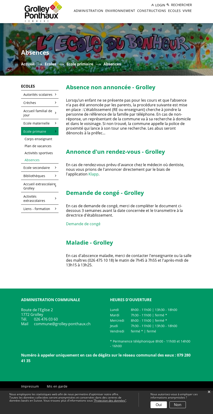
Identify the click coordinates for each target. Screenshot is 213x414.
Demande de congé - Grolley (105, 192)
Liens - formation (36, 209)
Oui (159, 404)
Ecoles (174, 10)
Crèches (29, 102)
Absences (42, 160)
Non (177, 404)
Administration (88, 10)
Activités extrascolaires (34, 198)
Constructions (151, 10)
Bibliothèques (34, 176)
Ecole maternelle (36, 123)
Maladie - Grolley (89, 242)
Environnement (120, 10)
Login (160, 5)
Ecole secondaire (36, 167)
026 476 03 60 (46, 319)
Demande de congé (85, 223)
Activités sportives (39, 153)
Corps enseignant (38, 139)
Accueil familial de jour (37, 113)
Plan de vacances (38, 146)
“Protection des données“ (110, 401)
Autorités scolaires (37, 94)
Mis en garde (57, 386)
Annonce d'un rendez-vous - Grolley (115, 151)
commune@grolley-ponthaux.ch (62, 323)
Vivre (187, 10)
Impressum (30, 386)
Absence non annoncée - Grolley (110, 87)
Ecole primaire (34, 131)
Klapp (93, 174)
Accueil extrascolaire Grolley (39, 186)
